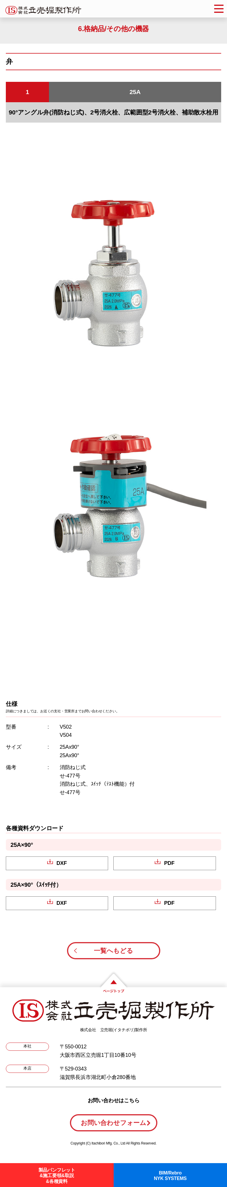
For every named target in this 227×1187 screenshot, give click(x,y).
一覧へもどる (113, 950)
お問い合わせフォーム (113, 1122)
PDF (169, 863)
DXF (62, 863)
